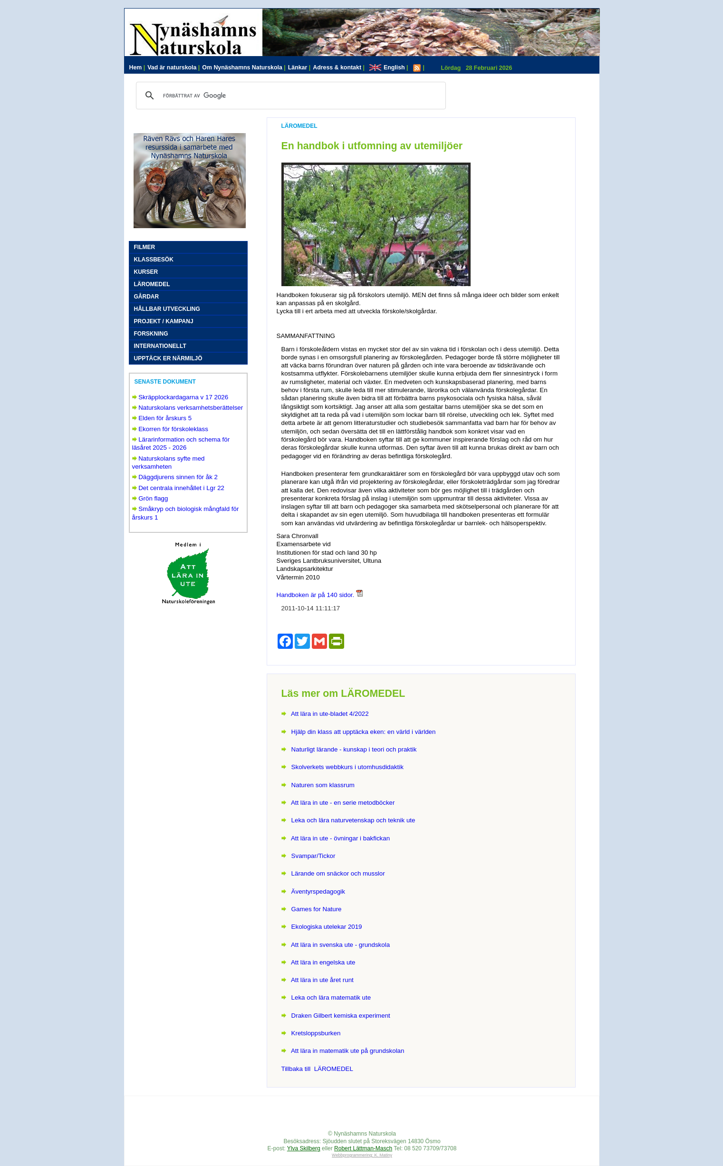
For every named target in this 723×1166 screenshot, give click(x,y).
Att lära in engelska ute (323, 962)
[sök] (289, 95)
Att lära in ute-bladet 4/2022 (330, 713)
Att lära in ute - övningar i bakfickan (340, 838)
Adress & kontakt (339, 67)
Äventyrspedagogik (318, 891)
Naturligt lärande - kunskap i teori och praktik (354, 749)
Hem (137, 67)
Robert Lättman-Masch (363, 1148)
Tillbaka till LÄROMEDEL (317, 1068)
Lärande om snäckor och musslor (338, 873)
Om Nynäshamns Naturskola (243, 67)
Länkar (299, 67)
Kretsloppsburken (316, 1033)
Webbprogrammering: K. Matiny (362, 1155)
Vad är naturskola (173, 67)
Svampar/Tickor (313, 855)
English (388, 67)
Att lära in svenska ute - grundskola (340, 944)
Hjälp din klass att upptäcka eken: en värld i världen (363, 731)
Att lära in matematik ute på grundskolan (348, 1050)
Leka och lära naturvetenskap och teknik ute (353, 820)
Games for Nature (316, 909)
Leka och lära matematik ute (331, 997)
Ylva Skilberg (303, 1148)
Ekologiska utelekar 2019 (326, 926)
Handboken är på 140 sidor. (316, 594)
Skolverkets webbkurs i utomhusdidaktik (347, 767)
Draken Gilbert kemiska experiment (340, 1015)
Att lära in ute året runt (322, 979)
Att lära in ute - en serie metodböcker (343, 802)
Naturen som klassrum (323, 785)
